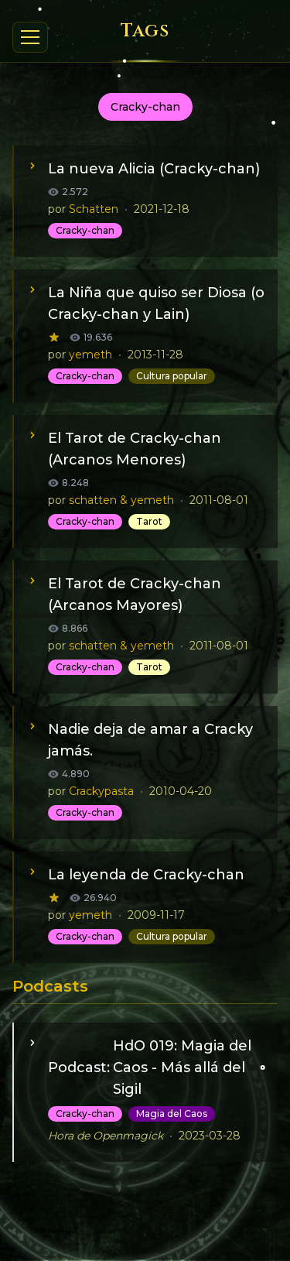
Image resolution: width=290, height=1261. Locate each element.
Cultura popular (171, 376)
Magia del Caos (171, 1113)
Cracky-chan (85, 230)
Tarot (149, 521)
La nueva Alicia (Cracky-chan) (154, 168)
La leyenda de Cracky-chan (146, 874)
